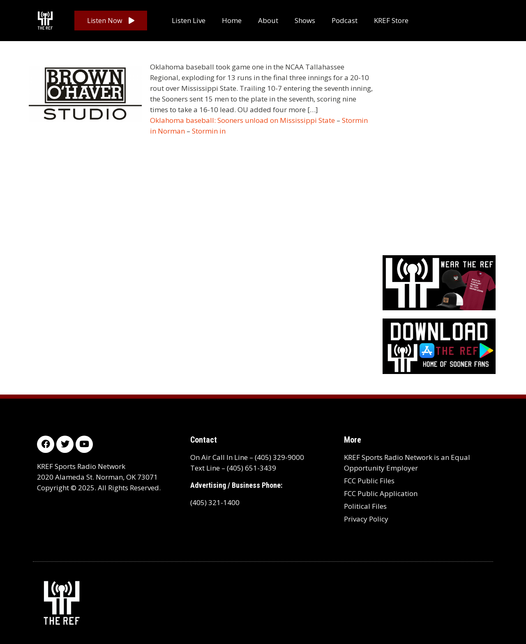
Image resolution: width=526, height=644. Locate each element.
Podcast (345, 20)
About (268, 20)
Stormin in (209, 131)
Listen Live (188, 20)
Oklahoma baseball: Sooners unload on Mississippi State (242, 120)
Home (232, 20)
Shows (305, 20)
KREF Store (391, 20)
